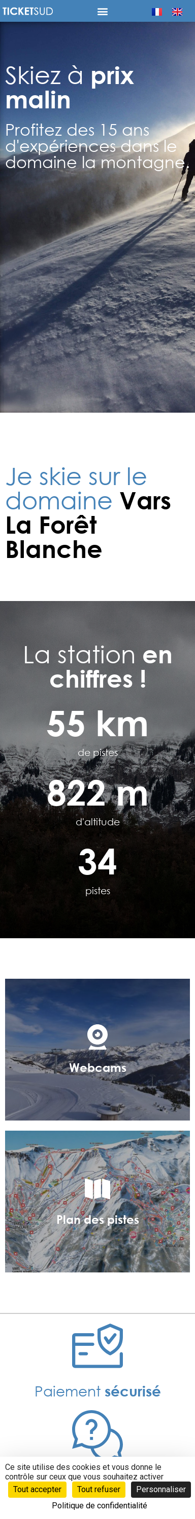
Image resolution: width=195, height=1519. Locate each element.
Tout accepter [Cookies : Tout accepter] (37, 1489)
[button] (102, 11)
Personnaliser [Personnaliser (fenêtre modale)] (161, 1489)
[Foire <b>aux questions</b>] (97, 1435)
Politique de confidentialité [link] (99, 1505)
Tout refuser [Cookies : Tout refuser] (98, 1489)
